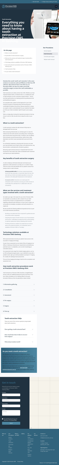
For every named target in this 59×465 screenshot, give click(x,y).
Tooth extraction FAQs (10, 69)
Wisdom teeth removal (10, 451)
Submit (11, 423)
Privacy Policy (14, 420)
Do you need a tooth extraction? (12, 71)
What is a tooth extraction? (11, 53)
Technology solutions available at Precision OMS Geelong (18, 62)
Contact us (42, 433)
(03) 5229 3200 (36, 1)
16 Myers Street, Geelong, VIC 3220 (49, 1)
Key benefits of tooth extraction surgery (14, 55)
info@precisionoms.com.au (9, 369)
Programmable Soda (52, 462)
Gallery (23, 433)
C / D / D (44, 462)
